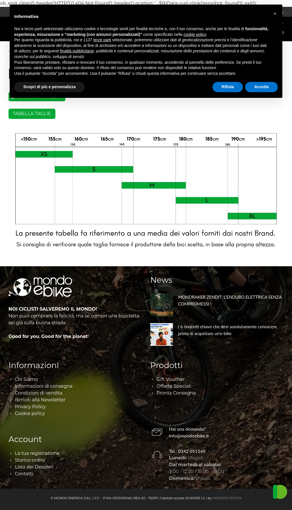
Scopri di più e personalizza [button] (49, 86)
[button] (275, 13)
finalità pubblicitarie (77, 51)
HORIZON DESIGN (226, 498)
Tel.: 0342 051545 (187, 451)
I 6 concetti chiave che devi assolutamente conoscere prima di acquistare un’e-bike (227, 330)
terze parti (102, 40)
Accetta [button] (261, 86)
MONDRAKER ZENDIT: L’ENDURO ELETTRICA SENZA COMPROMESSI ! (229, 300)
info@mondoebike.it (189, 435)
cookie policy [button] (194, 34)
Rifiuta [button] (228, 86)
